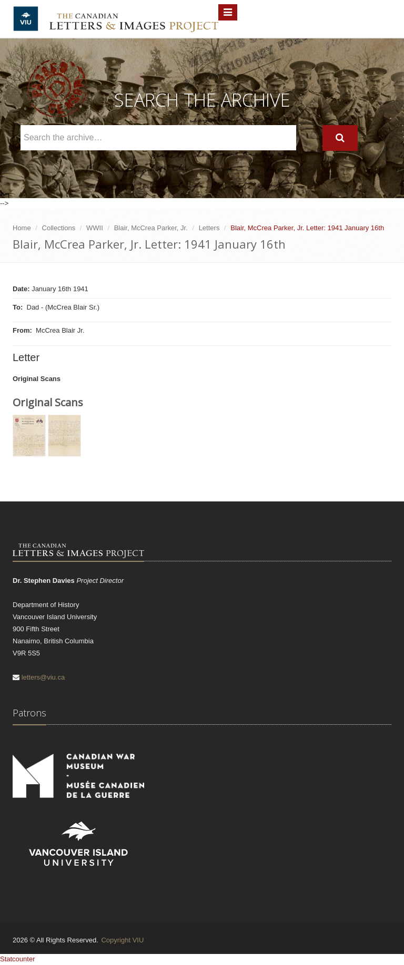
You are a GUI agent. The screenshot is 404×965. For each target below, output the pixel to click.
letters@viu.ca (43, 677)
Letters (209, 228)
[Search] (340, 138)
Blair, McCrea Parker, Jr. (151, 228)
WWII (94, 228)
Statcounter (17, 959)
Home (22, 228)
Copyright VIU (122, 940)
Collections (59, 228)
